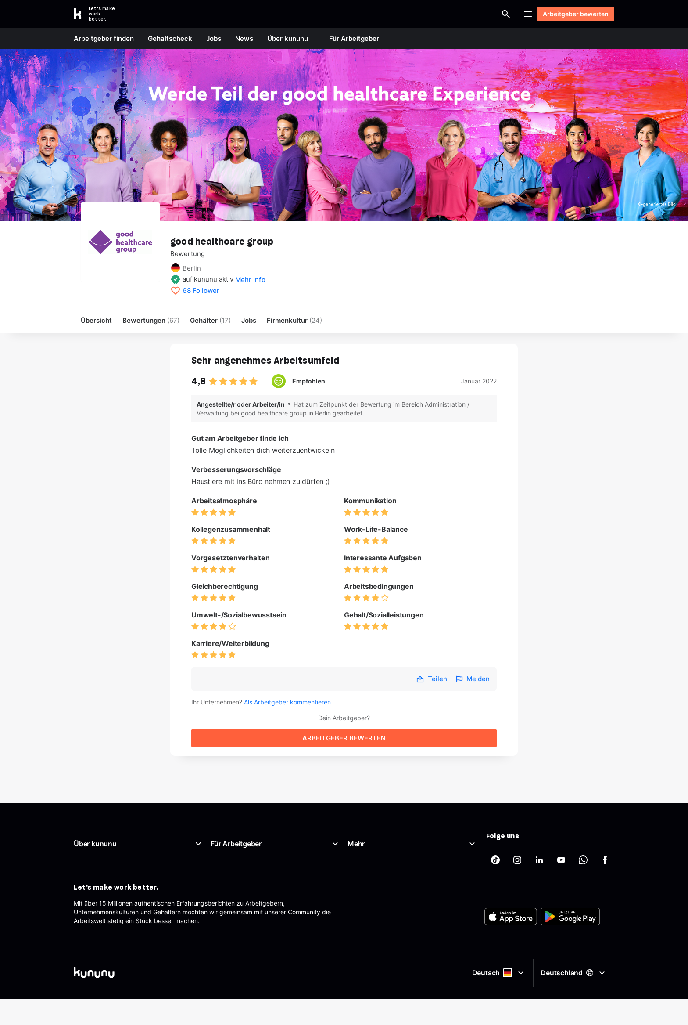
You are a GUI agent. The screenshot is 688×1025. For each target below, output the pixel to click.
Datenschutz (366, 873)
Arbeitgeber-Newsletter (244, 883)
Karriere (85, 862)
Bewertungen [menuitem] (150, 320)
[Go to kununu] (99, 14)
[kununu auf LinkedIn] (539, 824)
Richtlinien (88, 873)
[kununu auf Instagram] (517, 824)
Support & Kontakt (100, 883)
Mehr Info (250, 279)
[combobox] (345, 14)
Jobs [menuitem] (248, 320)
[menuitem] (294, 320)
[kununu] (207, 1008)
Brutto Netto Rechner (378, 830)
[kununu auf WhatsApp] (583, 824)
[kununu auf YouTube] (561, 824)
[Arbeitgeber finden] (412, 14)
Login (502, 14)
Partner (358, 894)
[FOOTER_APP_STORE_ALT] (510, 958)
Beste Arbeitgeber (374, 841)
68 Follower (201, 291)
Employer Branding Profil (246, 862)
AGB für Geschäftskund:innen (253, 894)
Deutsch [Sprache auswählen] (496, 1008)
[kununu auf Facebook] (605, 824)
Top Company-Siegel (241, 830)
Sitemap (359, 883)
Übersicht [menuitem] (96, 320)
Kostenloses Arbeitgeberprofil (253, 851)
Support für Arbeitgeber (245, 873)
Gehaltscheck (367, 820)
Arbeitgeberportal (236, 820)
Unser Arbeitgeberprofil (107, 830)
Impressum (363, 862)
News (82, 841)
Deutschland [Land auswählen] (574, 1008)
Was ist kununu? (97, 820)
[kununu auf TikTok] (495, 824)
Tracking (360, 904)
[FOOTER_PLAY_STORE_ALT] (570, 958)
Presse (83, 851)
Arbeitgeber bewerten (571, 14)
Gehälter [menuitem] (210, 320)
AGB (354, 851)
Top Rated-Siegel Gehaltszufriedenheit (266, 841)
